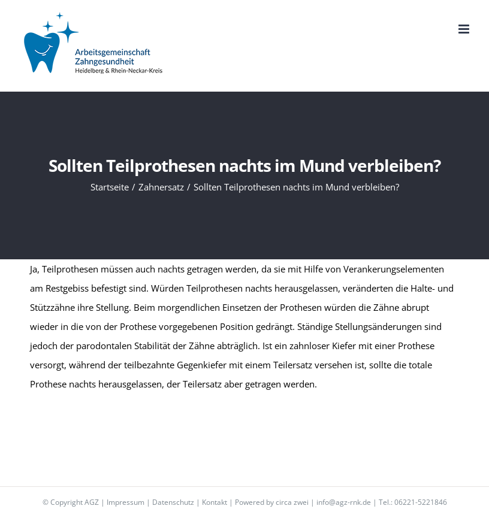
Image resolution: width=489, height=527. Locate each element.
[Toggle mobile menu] (464, 29)
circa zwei (292, 502)
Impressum (125, 502)
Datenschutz (173, 502)
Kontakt (214, 502)
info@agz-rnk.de (343, 502)
